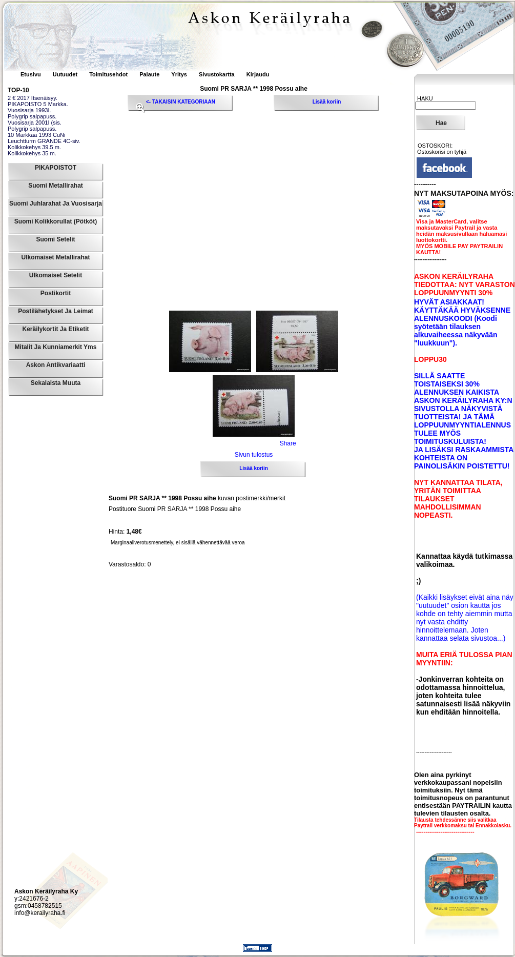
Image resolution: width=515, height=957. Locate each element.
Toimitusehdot (109, 74)
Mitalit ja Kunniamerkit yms (56, 347)
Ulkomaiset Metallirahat (55, 257)
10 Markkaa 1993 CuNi (37, 135)
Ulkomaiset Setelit (55, 275)
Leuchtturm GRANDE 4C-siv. (44, 141)
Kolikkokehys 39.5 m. (34, 147)
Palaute (149, 74)
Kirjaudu (258, 74)
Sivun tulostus (254, 454)
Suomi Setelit (55, 239)
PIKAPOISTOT (55, 167)
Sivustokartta (217, 74)
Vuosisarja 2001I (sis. (34, 122)
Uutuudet (66, 74)
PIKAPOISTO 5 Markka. (38, 104)
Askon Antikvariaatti (56, 365)
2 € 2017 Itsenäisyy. (32, 98)
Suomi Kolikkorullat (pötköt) (55, 221)
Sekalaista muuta (55, 382)
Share (288, 443)
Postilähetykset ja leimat (55, 311)
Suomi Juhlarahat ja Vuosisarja (55, 203)
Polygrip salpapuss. (32, 116)
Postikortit (55, 293)
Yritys (179, 74)
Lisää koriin (327, 102)
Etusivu (31, 74)
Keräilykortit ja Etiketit (55, 329)
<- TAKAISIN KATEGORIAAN (180, 102)
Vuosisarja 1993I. (29, 110)
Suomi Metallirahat (55, 185)
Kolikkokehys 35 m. (32, 153)
